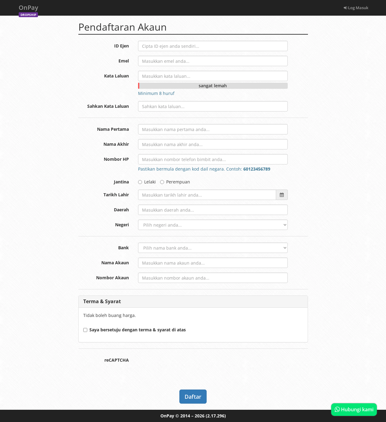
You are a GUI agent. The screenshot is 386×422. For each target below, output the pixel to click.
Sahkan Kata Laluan (108, 106)
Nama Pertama (113, 129)
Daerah (121, 210)
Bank (123, 248)
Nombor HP (116, 159)
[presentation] (184, 367)
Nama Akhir (116, 144)
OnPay (28, 9)
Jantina (121, 182)
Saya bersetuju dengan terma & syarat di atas (134, 330)
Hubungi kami (354, 409)
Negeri (122, 225)
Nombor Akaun (112, 278)
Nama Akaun (115, 263)
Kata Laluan (116, 76)
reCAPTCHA (116, 360)
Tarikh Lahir (116, 195)
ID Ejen (121, 46)
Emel (123, 61)
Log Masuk (356, 7)
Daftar (193, 396)
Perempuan (175, 182)
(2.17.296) (216, 416)
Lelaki (147, 182)
